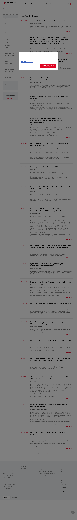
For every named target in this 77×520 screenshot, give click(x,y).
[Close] (56, 53)
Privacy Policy (23, 61)
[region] (38, 60)
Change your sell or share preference (27, 62)
